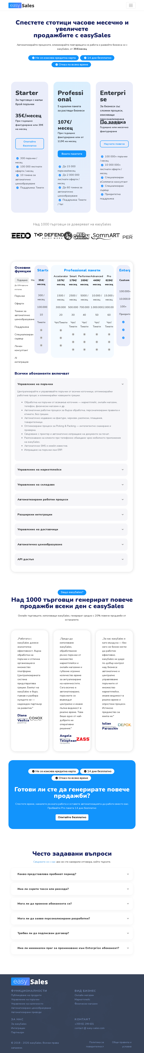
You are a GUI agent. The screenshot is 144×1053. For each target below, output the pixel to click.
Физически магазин (86, 1003)
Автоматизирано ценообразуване (31, 1008)
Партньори (17, 1032)
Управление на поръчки (25, 999)
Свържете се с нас (44, 861)
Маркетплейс (82, 999)
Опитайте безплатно (30, 143)
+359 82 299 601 (84, 1024)
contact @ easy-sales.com (89, 1028)
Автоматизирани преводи (26, 1012)
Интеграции (18, 1028)
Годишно (22, 280)
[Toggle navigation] (131, 5)
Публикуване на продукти (26, 995)
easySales (35, 1043)
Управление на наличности (27, 1003)
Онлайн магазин (84, 995)
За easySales (18, 1024)
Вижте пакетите (72, 154)
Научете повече (114, 144)
